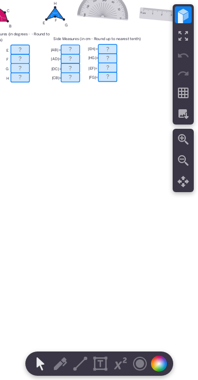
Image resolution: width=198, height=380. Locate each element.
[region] (99, 190)
